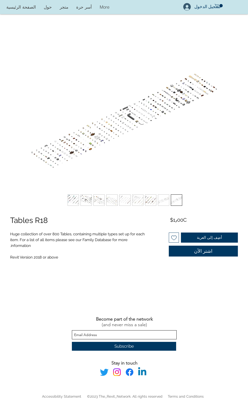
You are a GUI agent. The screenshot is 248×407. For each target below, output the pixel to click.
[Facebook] (130, 372)
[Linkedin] (142, 372)
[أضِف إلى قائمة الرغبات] (174, 238)
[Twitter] (104, 372)
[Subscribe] (124, 346)
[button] (219, 5)
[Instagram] (117, 372)
